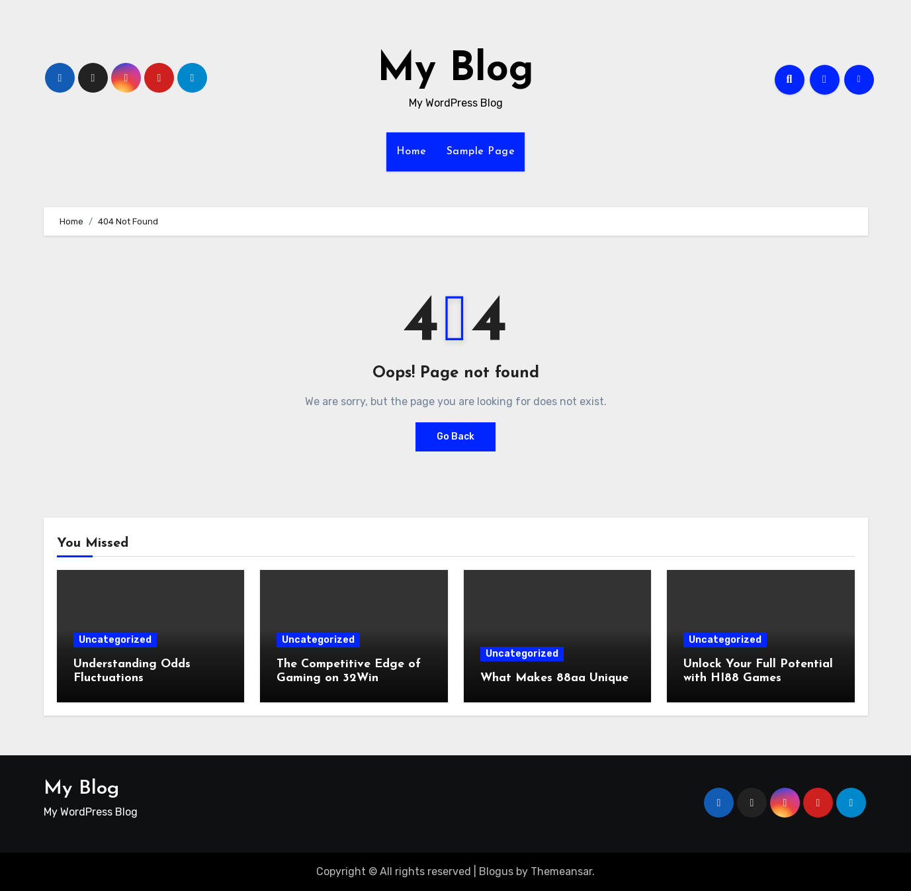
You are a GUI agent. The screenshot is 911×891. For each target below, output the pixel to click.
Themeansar (561, 871)
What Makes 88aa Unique (554, 678)
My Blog (455, 70)
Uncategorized (115, 639)
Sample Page (481, 151)
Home (411, 151)
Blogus (496, 871)
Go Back (455, 436)
